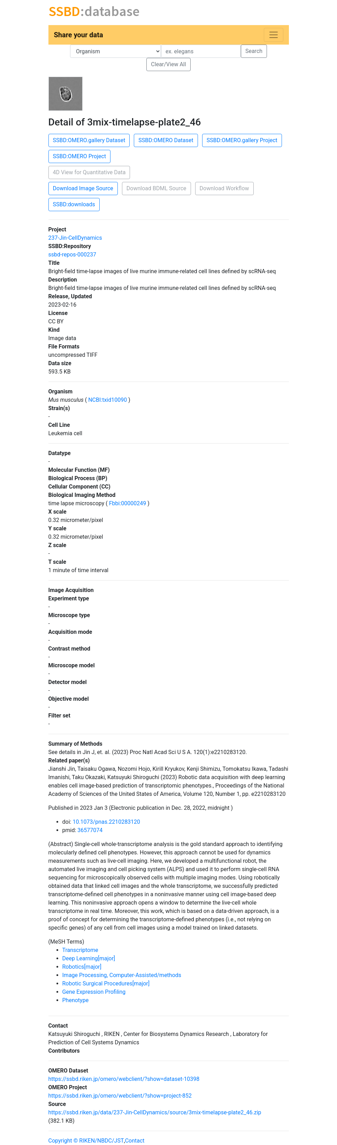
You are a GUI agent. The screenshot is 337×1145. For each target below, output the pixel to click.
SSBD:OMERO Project (79, 156)
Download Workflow (224, 188)
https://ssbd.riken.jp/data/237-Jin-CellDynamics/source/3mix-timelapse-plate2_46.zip (154, 1112)
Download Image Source (83, 188)
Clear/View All (168, 64)
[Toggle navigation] (273, 35)
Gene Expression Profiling (94, 992)
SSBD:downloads (74, 204)
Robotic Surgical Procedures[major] (106, 983)
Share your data (78, 35)
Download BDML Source (156, 188)
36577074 (89, 830)
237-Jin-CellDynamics (75, 238)
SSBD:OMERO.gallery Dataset (89, 140)
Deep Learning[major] (88, 958)
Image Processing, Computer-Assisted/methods (122, 975)
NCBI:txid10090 (107, 400)
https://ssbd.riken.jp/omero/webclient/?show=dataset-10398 (124, 1079)
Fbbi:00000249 (127, 503)
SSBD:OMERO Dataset (165, 140)
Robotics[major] (81, 966)
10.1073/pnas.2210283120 (106, 822)
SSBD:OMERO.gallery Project (242, 140)
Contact (135, 1140)
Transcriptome (80, 950)
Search (253, 51)
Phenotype (75, 1000)
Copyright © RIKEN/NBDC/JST (86, 1140)
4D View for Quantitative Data (89, 172)
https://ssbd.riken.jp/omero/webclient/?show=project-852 (120, 1095)
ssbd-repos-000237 (72, 254)
